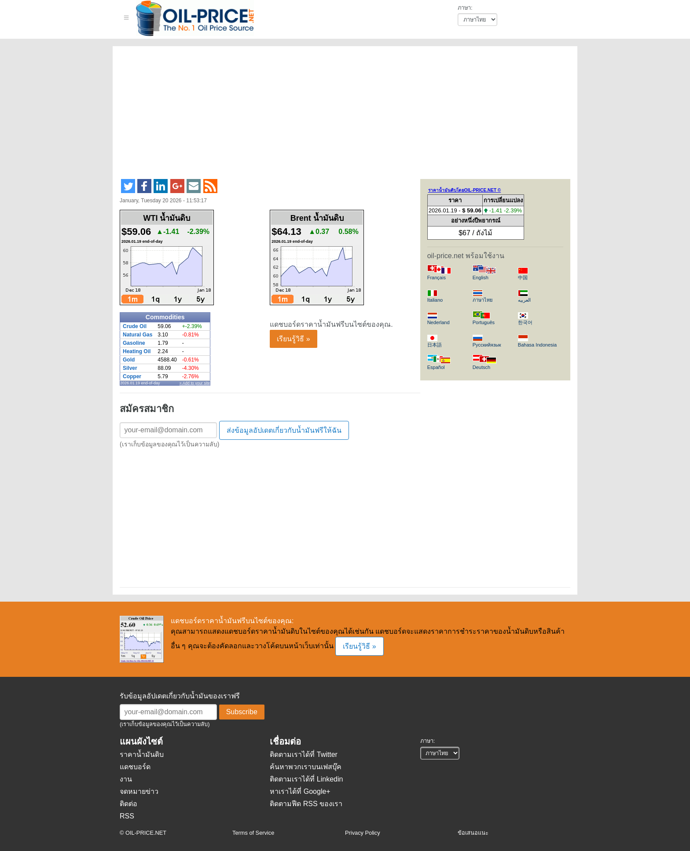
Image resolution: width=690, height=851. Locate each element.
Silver (130, 368)
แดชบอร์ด (135, 767)
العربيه (524, 300)
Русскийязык (487, 344)
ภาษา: (465, 7)
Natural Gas (137, 335)
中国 (523, 277)
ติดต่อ (128, 803)
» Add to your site (195, 383)
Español (436, 367)
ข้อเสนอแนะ (473, 832)
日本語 (434, 344)
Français (436, 277)
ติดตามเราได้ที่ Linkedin (306, 779)
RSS (127, 816)
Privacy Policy (362, 832)
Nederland (438, 322)
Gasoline (134, 343)
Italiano (435, 300)
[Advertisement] (334, 116)
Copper (132, 376)
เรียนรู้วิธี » (293, 339)
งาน (126, 779)
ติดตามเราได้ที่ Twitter (304, 754)
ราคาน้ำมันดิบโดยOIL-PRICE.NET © (464, 190)
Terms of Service (253, 832)
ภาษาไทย (482, 300)
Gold (129, 360)
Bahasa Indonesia (537, 344)
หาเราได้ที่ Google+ (300, 791)
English (480, 277)
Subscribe (241, 712)
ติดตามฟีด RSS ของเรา (306, 803)
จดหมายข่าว (139, 791)
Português (484, 322)
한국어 (525, 322)
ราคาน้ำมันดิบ (142, 754)
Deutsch (481, 367)
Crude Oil (135, 326)
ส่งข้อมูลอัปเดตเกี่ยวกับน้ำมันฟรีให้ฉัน (284, 430)
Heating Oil (136, 351)
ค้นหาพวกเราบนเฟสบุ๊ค (305, 767)
